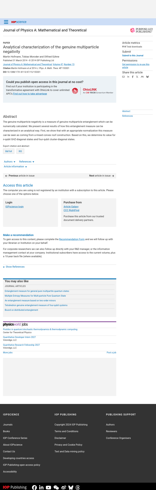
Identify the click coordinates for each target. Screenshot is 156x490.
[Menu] (6, 21)
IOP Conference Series (15, 435)
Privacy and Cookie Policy (68, 442)
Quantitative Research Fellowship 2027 (21, 342)
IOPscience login (14, 204)
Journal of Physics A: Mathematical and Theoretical (45, 30)
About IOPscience (12, 442)
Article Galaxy (71, 204)
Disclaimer (60, 435)
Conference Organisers (118, 435)
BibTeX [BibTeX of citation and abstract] (8, 162)
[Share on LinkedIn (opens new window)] (128, 76)
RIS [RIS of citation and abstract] (20, 162)
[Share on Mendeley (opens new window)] (142, 76)
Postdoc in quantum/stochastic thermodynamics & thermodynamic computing (40, 327)
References (26, 111)
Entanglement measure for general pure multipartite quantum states (37, 288)
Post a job (111, 350)
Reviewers (111, 428)
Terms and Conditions (66, 428)
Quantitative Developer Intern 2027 (19, 334)
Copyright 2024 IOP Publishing (71, 422)
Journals (7, 422)
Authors (9, 111)
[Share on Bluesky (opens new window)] (147, 76)
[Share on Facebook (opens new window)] (132, 76)
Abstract (126, 118)
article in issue (20, 173)
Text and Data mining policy (69, 449)
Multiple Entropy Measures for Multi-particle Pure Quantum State (35, 293)
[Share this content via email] (123, 76)
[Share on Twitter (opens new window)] (137, 76)
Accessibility (10, 469)
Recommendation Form (72, 236)
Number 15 (69, 64)
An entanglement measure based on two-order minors (30, 298)
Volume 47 (58, 64)
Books (6, 428)
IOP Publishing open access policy (21, 462)
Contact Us (9, 449)
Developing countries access (18, 455)
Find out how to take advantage (30, 93)
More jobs (7, 350)
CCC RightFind (71, 207)
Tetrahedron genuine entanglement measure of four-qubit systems (36, 303)
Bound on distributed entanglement (21, 307)
